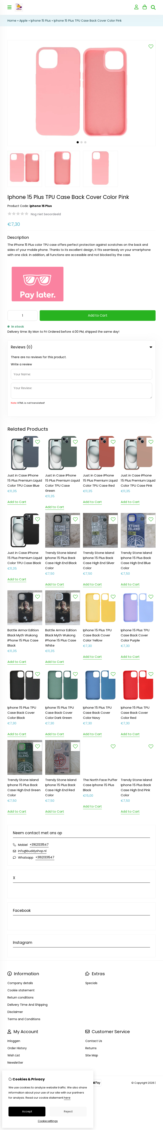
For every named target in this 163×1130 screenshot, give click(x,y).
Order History (17, 985)
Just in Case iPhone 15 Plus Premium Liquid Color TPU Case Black (24, 495)
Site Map (91, 992)
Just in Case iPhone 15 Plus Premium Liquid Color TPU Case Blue (24, 417)
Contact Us (93, 978)
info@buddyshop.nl (32, 788)
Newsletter (15, 1000)
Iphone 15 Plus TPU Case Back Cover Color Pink (88, 20)
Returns (91, 985)
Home (11, 20)
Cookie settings (48, 1121)
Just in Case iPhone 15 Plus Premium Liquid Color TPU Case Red (100, 417)
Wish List (13, 992)
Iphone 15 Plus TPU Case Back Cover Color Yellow (97, 572)
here (67, 1098)
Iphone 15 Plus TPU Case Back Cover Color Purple (135, 572)
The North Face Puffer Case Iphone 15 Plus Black (100, 722)
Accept (27, 1111)
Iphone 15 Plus (41, 20)
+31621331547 (39, 782)
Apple (23, 20)
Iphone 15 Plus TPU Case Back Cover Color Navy (97, 650)
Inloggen (13, 978)
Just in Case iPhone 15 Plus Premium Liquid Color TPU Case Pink (138, 417)
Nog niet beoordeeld (46, 214)
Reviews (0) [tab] (81, 347)
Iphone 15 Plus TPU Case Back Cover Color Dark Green (59, 650)
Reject (68, 1111)
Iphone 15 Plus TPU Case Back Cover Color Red (135, 650)
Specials (91, 920)
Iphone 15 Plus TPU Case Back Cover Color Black (21, 650)
